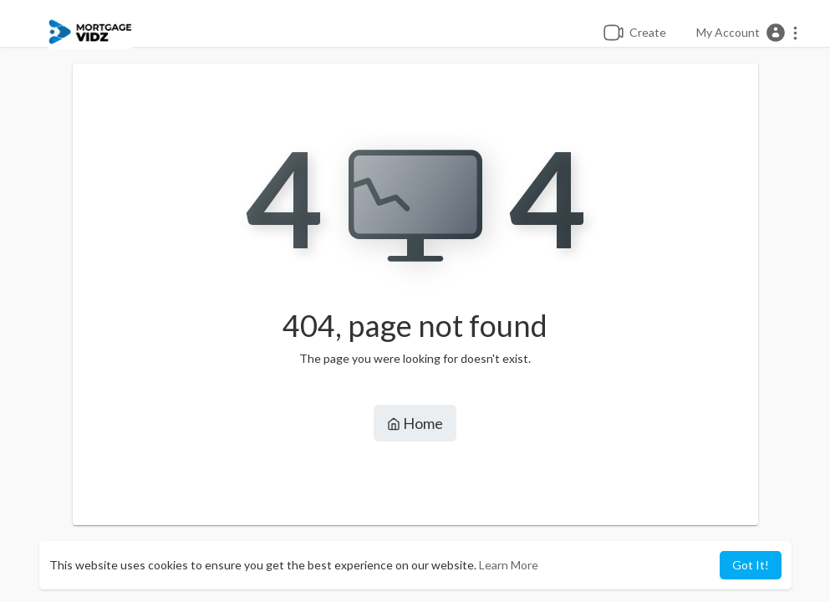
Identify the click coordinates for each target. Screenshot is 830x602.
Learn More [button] (508, 565)
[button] (747, 32)
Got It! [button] (750, 565)
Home (415, 423)
